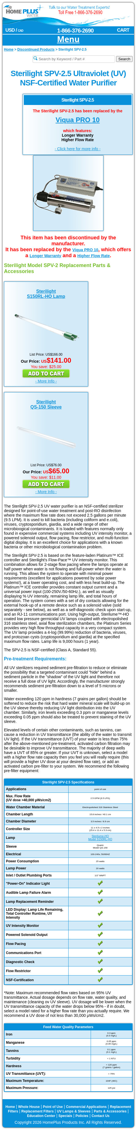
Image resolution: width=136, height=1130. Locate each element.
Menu (68, 39)
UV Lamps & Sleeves (74, 1111)
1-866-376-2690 (75, 30)
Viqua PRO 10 (78, 120)
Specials (65, 1116)
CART (123, 30)
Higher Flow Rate (93, 256)
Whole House (29, 1107)
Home (10, 1107)
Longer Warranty (45, 256)
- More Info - (46, 381)
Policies (81, 1116)
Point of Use (53, 1107)
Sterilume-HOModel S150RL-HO (100, 838)
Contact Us (100, 1116)
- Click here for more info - (78, 149)
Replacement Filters (37, 1111)
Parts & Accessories (110, 1111)
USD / (14, 30)
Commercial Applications (86, 1107)
